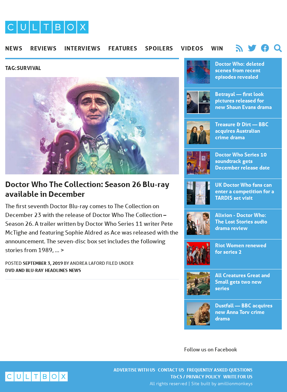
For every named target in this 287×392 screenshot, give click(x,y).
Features (122, 48)
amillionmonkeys (235, 383)
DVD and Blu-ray (24, 270)
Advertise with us (134, 370)
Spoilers (159, 48)
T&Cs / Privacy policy (196, 376)
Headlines (56, 270)
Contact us (171, 370)
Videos (192, 48)
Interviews (82, 48)
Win (217, 48)
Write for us (238, 376)
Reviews (43, 48)
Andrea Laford (88, 263)
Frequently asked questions (220, 370)
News (13, 48)
